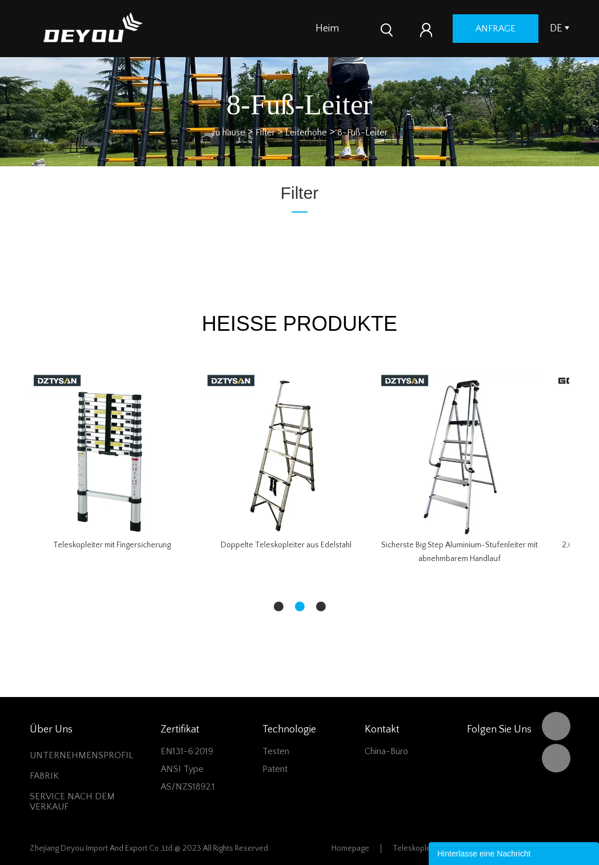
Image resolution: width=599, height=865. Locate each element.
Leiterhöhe (306, 132)
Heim (327, 28)
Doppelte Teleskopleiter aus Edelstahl (286, 545)
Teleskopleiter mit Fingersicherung (112, 545)
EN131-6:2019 (187, 751)
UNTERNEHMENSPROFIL (81, 755)
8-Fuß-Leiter (362, 132)
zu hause (228, 132)
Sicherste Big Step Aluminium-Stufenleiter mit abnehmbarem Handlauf (459, 551)
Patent (274, 769)
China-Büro (386, 751)
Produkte (373, 28)
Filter (265, 132)
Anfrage (526, 28)
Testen (275, 751)
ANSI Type (182, 769)
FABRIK (44, 776)
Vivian (556, 758)
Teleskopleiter (417, 848)
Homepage (350, 848)
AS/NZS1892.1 (188, 787)
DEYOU (556, 726)
